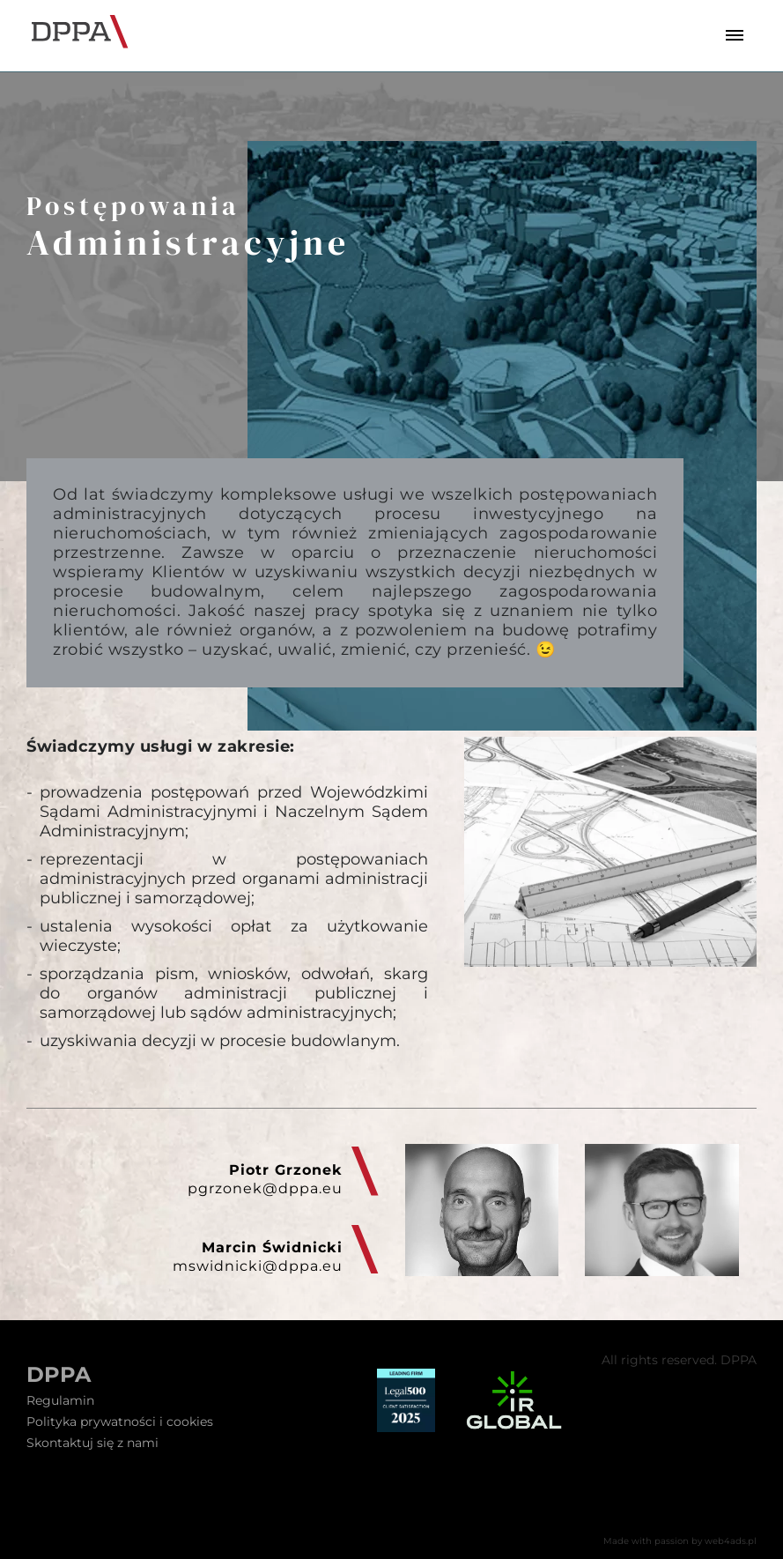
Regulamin (60, 1400)
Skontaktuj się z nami (92, 1443)
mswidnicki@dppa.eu (258, 1266)
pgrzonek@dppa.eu (265, 1188)
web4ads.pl (731, 1541)
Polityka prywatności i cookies (119, 1421)
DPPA (58, 1374)
